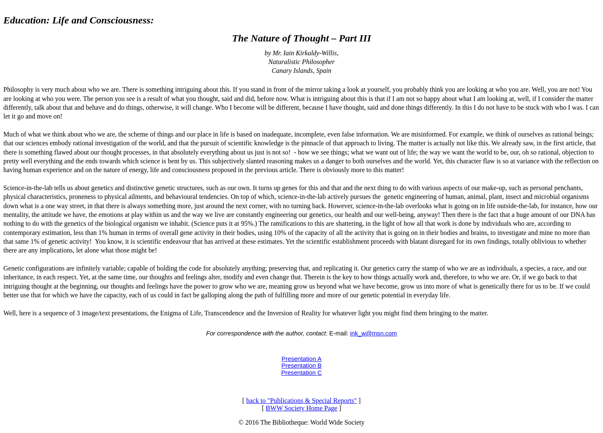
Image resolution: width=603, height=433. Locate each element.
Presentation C (301, 372)
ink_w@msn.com (373, 333)
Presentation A (301, 359)
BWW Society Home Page (302, 408)
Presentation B (301, 365)
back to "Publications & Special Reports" (301, 400)
